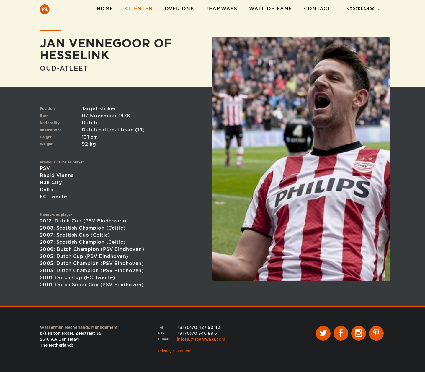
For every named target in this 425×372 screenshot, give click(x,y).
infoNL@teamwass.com (201, 339)
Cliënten (139, 9)
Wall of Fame (270, 9)
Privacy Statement (175, 351)
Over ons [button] (179, 9)
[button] (363, 7)
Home (105, 9)
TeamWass (221, 9)
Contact (317, 9)
